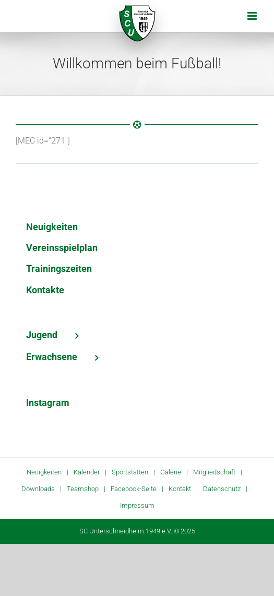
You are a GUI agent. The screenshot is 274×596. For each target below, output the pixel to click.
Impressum (137, 505)
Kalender (87, 472)
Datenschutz (222, 489)
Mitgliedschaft (214, 472)
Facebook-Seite (134, 489)
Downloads (38, 489)
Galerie (170, 472)
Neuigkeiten (44, 472)
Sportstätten (130, 472)
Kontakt (180, 489)
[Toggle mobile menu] (252, 15)
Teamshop (83, 489)
